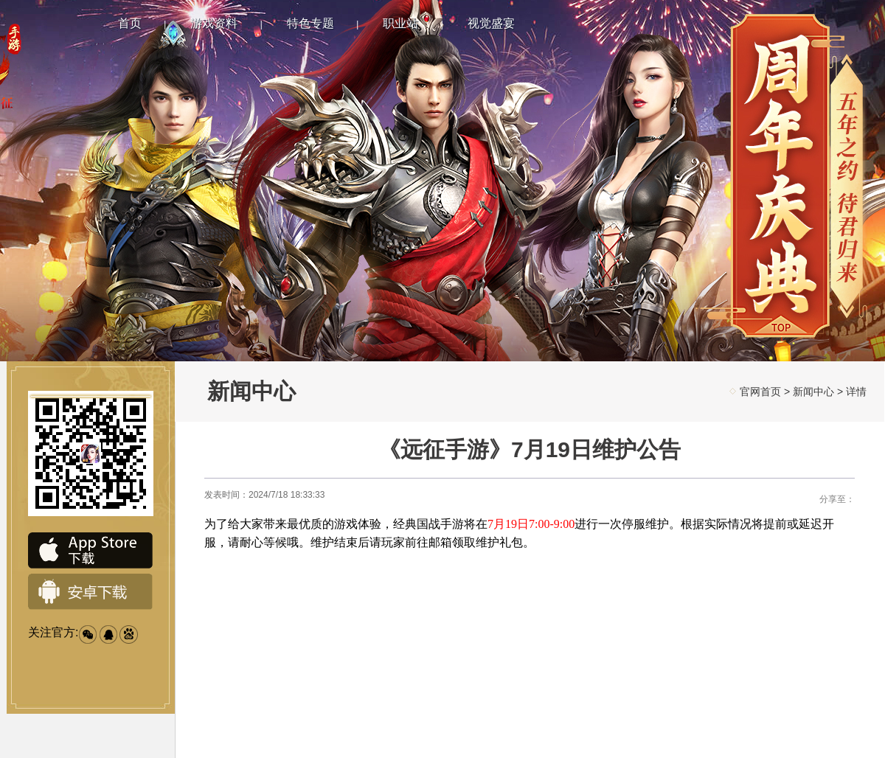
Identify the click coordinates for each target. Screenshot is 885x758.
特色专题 (310, 23)
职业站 (400, 23)
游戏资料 (213, 23)
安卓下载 (90, 592)
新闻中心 (813, 391)
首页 (130, 23)
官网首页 (760, 391)
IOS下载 (90, 550)
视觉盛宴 (491, 23)
